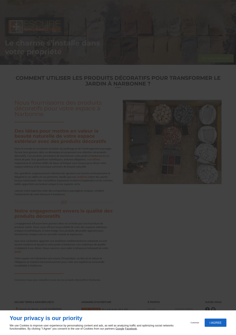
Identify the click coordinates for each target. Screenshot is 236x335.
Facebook (131, 328)
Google (119, 328)
